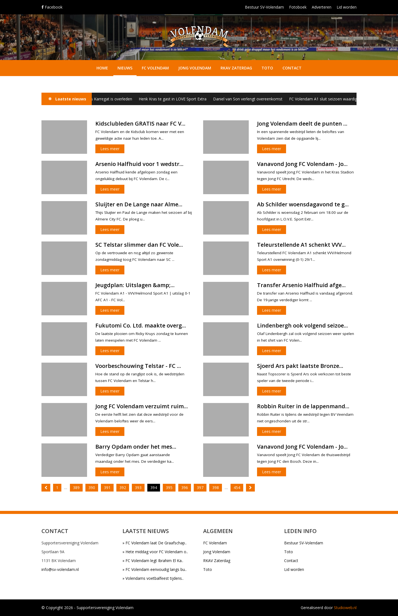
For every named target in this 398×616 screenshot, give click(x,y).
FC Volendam (155, 68)
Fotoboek (298, 7)
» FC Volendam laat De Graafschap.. (154, 542)
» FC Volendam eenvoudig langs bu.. (154, 569)
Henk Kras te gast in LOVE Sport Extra (177, 99)
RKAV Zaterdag (236, 68)
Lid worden (347, 7)
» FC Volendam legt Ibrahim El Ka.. (152, 560)
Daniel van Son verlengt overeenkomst (252, 99)
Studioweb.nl (345, 607)
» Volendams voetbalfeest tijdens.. (153, 578)
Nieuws (124, 68)
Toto (267, 68)
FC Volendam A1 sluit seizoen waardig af (329, 99)
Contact (292, 68)
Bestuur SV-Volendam (264, 7)
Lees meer (109, 148)
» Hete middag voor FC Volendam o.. (155, 551)
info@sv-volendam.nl (60, 569)
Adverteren (321, 7)
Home (102, 68)
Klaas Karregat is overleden (111, 99)
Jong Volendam (194, 68)
